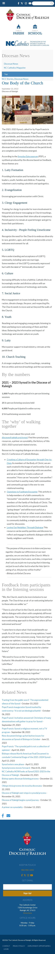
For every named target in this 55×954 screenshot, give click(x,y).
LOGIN (6, 949)
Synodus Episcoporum (28, 156)
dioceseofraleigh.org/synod (15, 437)
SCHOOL (35, 33)
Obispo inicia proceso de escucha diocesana (22, 785)
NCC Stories (7, 79)
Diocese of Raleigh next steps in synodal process (24, 793)
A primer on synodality (12, 807)
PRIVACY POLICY (19, 946)
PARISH (18, 33)
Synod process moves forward (16, 768)
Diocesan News (11, 63)
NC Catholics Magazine (15, 67)
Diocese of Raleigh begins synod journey (20, 800)
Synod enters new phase (13, 764)
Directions (27, 913)
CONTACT (6, 946)
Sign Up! (27, 893)
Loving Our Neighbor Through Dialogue (25, 527)
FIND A (18, 31)
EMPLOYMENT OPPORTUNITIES (39, 946)
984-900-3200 (27, 870)
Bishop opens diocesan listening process (20, 778)
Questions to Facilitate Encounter (22, 491)
